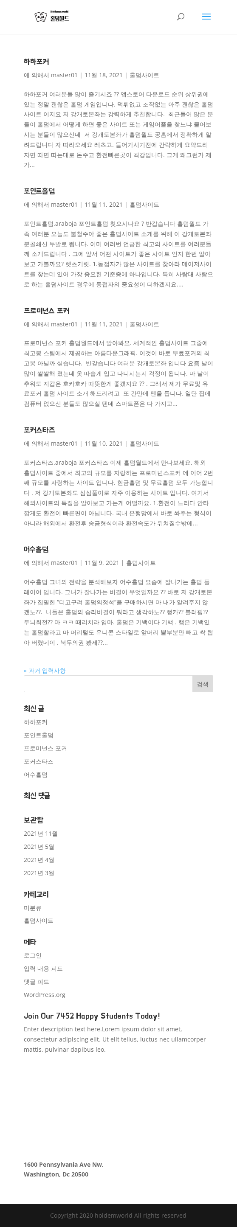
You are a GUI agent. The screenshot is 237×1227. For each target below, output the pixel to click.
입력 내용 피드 (43, 968)
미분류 (33, 908)
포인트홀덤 (39, 191)
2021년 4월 (39, 860)
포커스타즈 (39, 430)
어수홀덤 (36, 549)
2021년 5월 (39, 846)
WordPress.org (44, 995)
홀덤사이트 (144, 75)
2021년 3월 (39, 873)
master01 (64, 75)
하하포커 (36, 62)
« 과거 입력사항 (45, 670)
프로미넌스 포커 (46, 311)
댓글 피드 (36, 981)
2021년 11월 (41, 833)
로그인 (33, 955)
